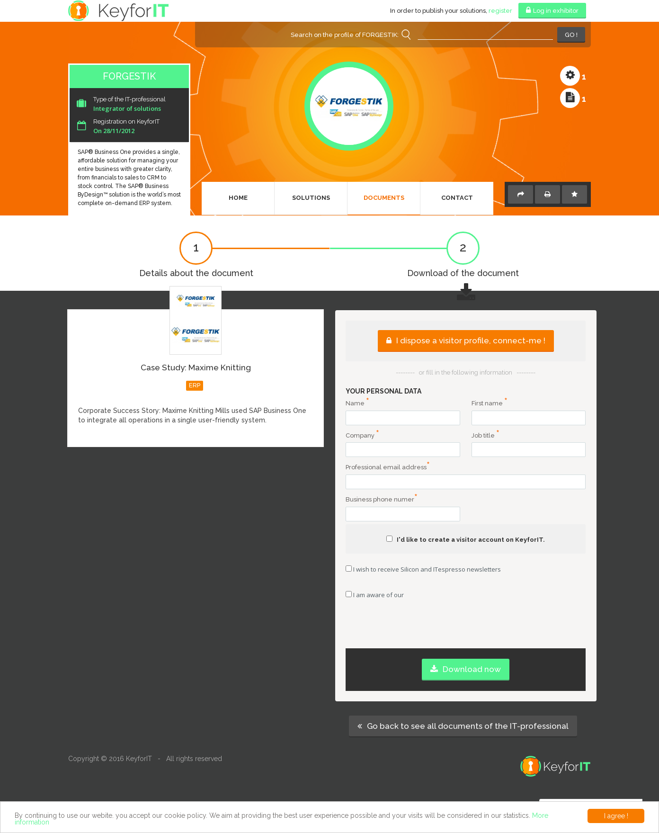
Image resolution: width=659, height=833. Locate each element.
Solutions (311, 197)
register (500, 10)
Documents (384, 197)
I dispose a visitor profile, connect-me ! (465, 340)
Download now (465, 669)
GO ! (571, 34)
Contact (457, 197)
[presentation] (466, 629)
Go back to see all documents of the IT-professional (463, 726)
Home (238, 197)
